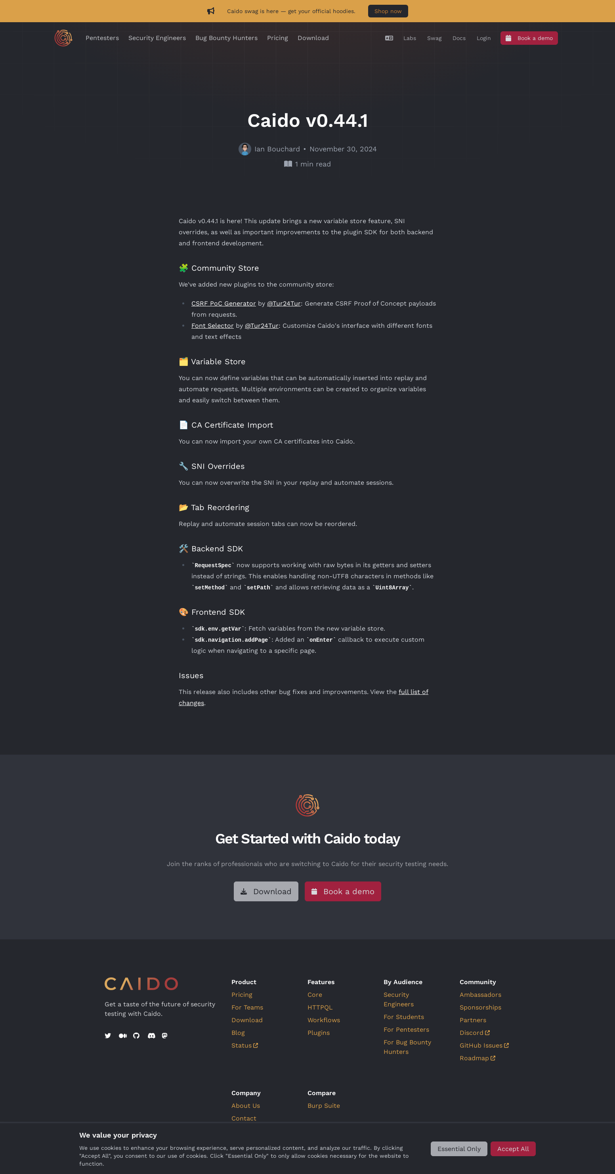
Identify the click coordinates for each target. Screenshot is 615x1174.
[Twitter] (109, 1036)
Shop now (388, 11)
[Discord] (151, 1036)
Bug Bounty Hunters (226, 38)
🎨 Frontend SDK (212, 612)
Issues (191, 675)
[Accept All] (513, 1148)
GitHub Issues (484, 1045)
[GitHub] (137, 1036)
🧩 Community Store (219, 268)
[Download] (266, 891)
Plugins (319, 1032)
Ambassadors (480, 994)
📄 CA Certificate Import (226, 425)
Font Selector (212, 325)
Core (315, 994)
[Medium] (123, 1036)
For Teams (247, 1007)
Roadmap (477, 1058)
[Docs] (459, 38)
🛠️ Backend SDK (211, 548)
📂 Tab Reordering (214, 507)
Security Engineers (157, 38)
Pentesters (102, 38)
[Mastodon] (166, 1036)
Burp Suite (324, 1105)
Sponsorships (480, 1007)
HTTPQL (320, 1007)
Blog (238, 1032)
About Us (245, 1105)
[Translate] (389, 38)
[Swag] (434, 38)
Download (313, 38)
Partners (473, 1020)
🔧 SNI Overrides (212, 466)
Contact (243, 1118)
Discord (475, 1032)
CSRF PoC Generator (223, 303)
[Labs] (410, 38)
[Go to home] (63, 38)
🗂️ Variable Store (212, 361)
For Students (404, 1017)
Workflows (324, 1020)
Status (244, 1045)
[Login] (484, 38)
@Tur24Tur (284, 303)
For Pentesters (406, 1029)
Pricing (277, 38)
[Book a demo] (529, 38)
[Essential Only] (459, 1148)
